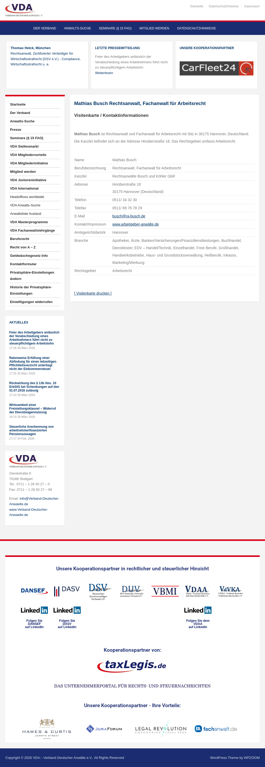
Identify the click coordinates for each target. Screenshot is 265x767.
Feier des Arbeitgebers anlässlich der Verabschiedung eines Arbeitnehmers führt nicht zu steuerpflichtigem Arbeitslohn (34, 338)
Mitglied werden (154, 28)
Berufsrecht (19, 239)
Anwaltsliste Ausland (25, 214)
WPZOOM (252, 758)
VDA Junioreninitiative (28, 180)
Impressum (251, 6)
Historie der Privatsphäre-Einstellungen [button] (31, 290)
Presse (15, 130)
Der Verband (44, 28)
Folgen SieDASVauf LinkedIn (67, 624)
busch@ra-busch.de (129, 216)
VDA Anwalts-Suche (25, 205)
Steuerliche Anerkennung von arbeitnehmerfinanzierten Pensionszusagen (31, 430)
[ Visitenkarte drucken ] (92, 293)
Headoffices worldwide (27, 197)
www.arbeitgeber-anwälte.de (135, 224)
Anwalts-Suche (77, 28)
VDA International (24, 188)
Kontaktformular (23, 264)
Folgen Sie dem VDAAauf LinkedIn (198, 624)
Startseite (196, 6)
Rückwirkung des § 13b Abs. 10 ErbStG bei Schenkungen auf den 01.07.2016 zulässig (34, 386)
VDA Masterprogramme (29, 222)
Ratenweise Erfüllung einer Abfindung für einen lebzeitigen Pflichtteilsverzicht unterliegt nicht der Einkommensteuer (32, 363)
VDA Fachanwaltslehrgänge (32, 230)
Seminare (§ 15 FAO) (115, 28)
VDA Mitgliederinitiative (29, 163)
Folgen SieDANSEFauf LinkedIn (34, 624)
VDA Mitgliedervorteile (28, 155)
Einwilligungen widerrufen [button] (31, 302)
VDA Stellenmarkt (24, 146)
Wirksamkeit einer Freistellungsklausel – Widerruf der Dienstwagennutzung (32, 408)
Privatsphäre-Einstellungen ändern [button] (32, 275)
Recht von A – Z (22, 247)
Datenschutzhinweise (223, 6)
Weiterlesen (104, 73)
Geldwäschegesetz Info (29, 256)
